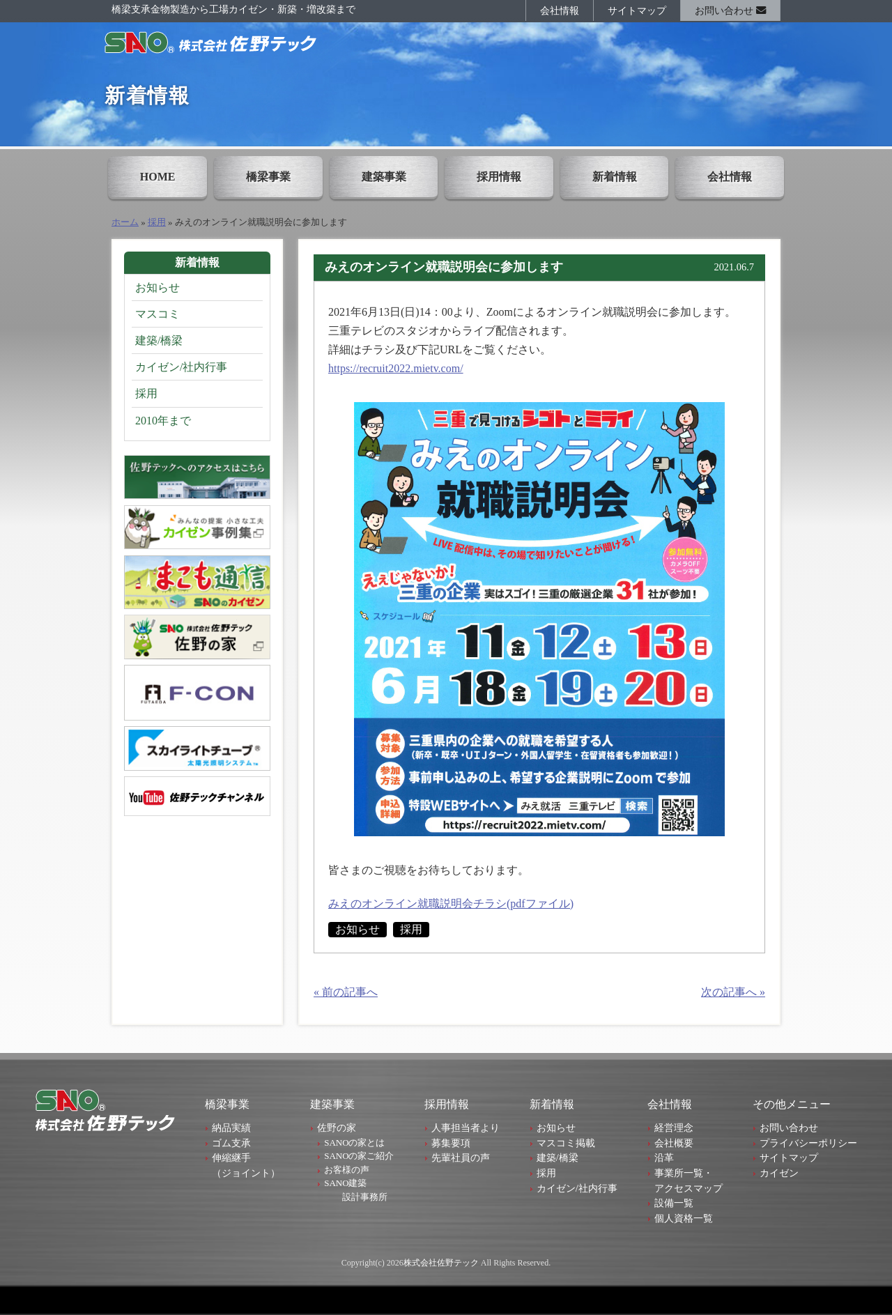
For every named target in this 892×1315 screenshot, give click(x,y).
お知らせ (357, 929)
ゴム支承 (231, 1142)
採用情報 (499, 177)
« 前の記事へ (346, 992)
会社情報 (559, 10)
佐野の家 (336, 1127)
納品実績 (231, 1127)
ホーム (125, 222)
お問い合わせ (730, 10)
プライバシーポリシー (808, 1142)
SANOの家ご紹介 (359, 1156)
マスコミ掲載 (566, 1142)
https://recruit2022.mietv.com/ (395, 368)
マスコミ (157, 314)
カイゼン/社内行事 (181, 367)
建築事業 (384, 177)
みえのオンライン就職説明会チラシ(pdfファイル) (451, 903)
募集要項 (450, 1142)
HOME (158, 177)
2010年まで (163, 420)
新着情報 (614, 177)
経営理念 (673, 1127)
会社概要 (673, 1142)
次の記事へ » (733, 992)
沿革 (664, 1157)
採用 (157, 222)
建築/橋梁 (159, 340)
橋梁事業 (268, 177)
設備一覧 (673, 1202)
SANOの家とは (354, 1142)
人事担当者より (465, 1127)
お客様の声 (346, 1169)
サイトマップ (637, 10)
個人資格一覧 (683, 1218)
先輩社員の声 (460, 1157)
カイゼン (779, 1172)
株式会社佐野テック (441, 1263)
